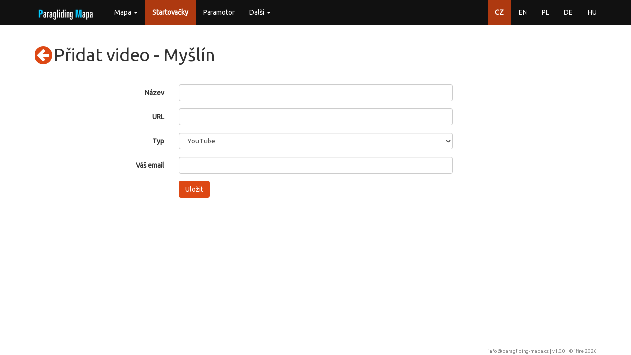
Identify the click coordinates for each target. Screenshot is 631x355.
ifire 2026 (585, 351)
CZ (499, 12)
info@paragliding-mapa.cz (518, 351)
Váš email (150, 165)
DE (568, 12)
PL (545, 12)
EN (523, 12)
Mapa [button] (126, 12)
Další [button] (260, 12)
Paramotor (219, 12)
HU (592, 12)
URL (158, 117)
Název (154, 93)
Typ (158, 141)
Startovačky (170, 12)
